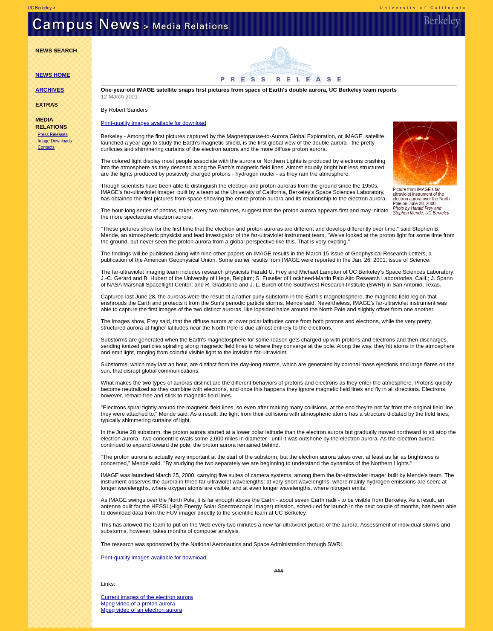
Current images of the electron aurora (147, 597)
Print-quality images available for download (153, 123)
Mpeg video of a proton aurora (138, 603)
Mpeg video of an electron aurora (141, 610)
